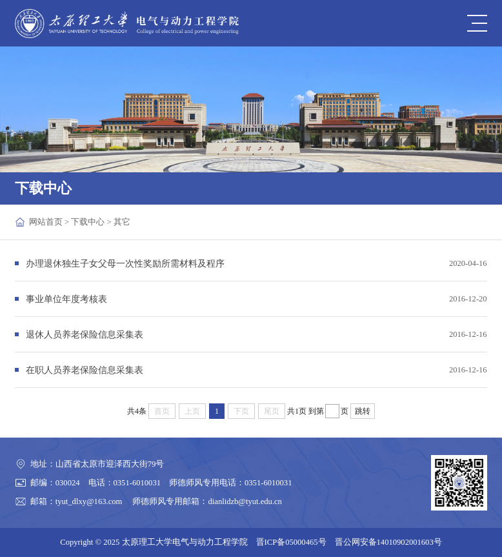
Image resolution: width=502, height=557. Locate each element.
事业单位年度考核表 (66, 299)
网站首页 (46, 222)
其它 (122, 222)
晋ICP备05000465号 (291, 542)
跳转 (362, 411)
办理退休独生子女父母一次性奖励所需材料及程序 (125, 263)
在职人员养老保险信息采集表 (84, 370)
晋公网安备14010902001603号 (388, 542)
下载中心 (88, 222)
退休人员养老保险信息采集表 (84, 334)
